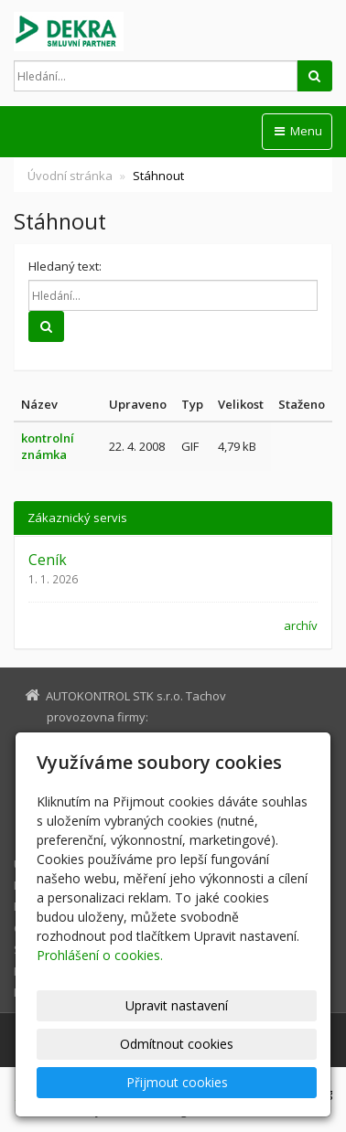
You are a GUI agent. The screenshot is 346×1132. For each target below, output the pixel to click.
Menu (297, 131)
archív (301, 625)
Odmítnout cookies (176, 1043)
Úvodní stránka (70, 175)
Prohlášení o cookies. (100, 955)
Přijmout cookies (177, 1082)
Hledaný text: (65, 266)
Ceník (47, 560)
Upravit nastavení (176, 1005)
